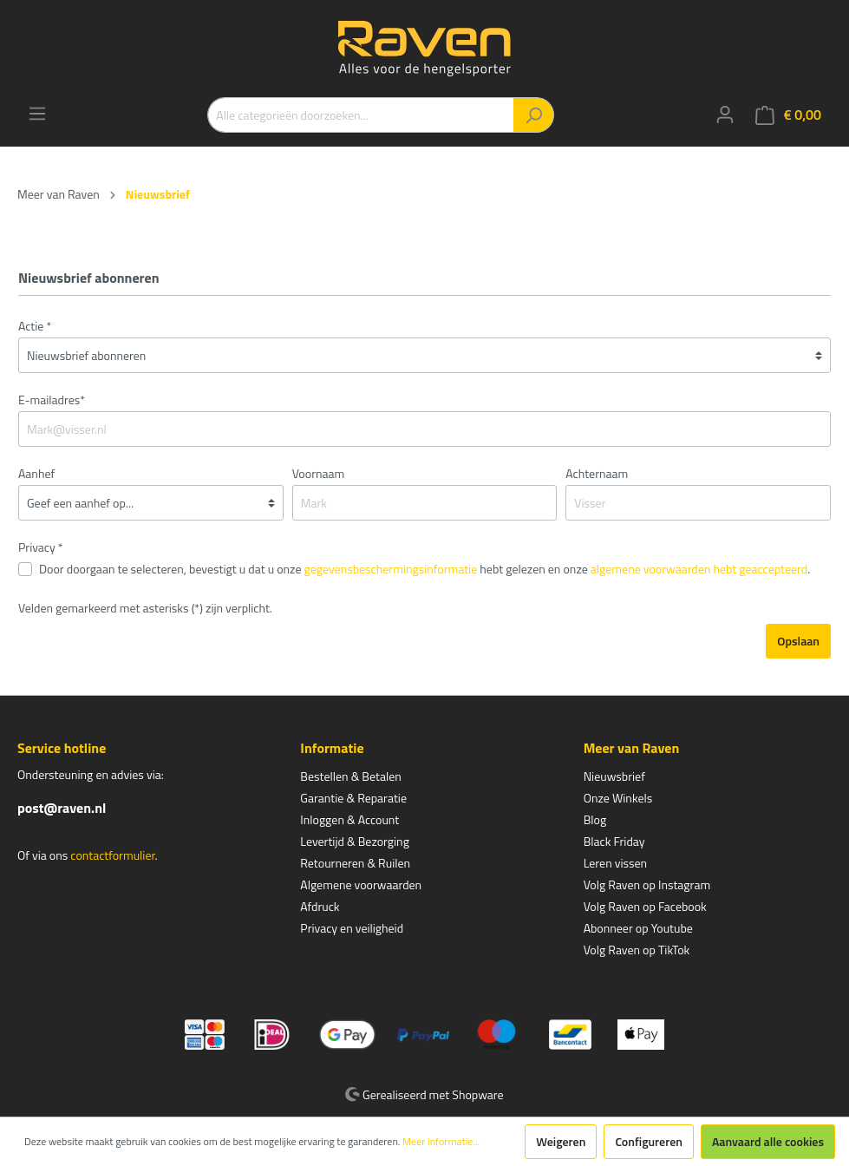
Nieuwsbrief (614, 776)
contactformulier (112, 855)
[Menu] (37, 113)
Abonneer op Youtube (638, 928)
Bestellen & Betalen (350, 776)
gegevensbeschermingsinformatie (391, 569)
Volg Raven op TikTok (637, 949)
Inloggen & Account (349, 819)
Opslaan (798, 641)
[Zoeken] (533, 115)
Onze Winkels (618, 798)
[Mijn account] (725, 114)
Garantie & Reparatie (353, 798)
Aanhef (36, 473)
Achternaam (596, 473)
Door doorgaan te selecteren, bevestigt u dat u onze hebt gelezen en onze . (424, 569)
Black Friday (614, 841)
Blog (595, 819)
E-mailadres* (51, 399)
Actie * (34, 326)
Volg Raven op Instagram (647, 884)
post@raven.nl (61, 807)
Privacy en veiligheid (351, 928)
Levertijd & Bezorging (354, 841)
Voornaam (318, 473)
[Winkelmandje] (788, 115)
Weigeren (560, 1141)
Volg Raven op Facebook (645, 906)
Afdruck (319, 906)
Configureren (648, 1141)
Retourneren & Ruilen (355, 863)
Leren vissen (616, 863)
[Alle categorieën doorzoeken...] (360, 115)
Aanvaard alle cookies (768, 1141)
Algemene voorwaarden (360, 884)
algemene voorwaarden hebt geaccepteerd (699, 569)
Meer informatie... (441, 1142)
